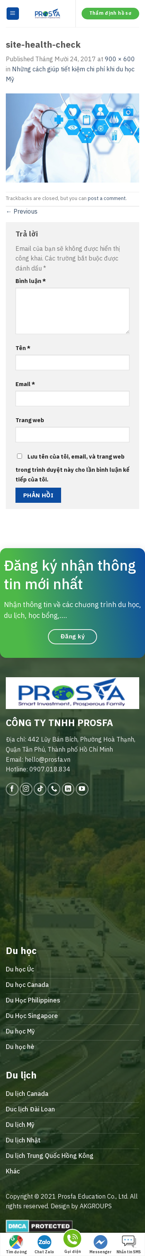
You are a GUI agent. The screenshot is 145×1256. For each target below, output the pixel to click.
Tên (23, 348)
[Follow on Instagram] (26, 789)
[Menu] (13, 13)
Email (25, 384)
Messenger (100, 1244)
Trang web (29, 420)
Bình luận (30, 281)
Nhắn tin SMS (128, 1244)
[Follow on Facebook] (12, 789)
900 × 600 (120, 59)
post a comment (107, 198)
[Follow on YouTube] (82, 789)
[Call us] (54, 789)
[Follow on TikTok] (40, 789)
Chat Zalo (44, 1244)
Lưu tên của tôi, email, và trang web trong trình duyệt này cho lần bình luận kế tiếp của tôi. (72, 468)
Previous (22, 211)
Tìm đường (16, 1244)
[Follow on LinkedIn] (68, 789)
